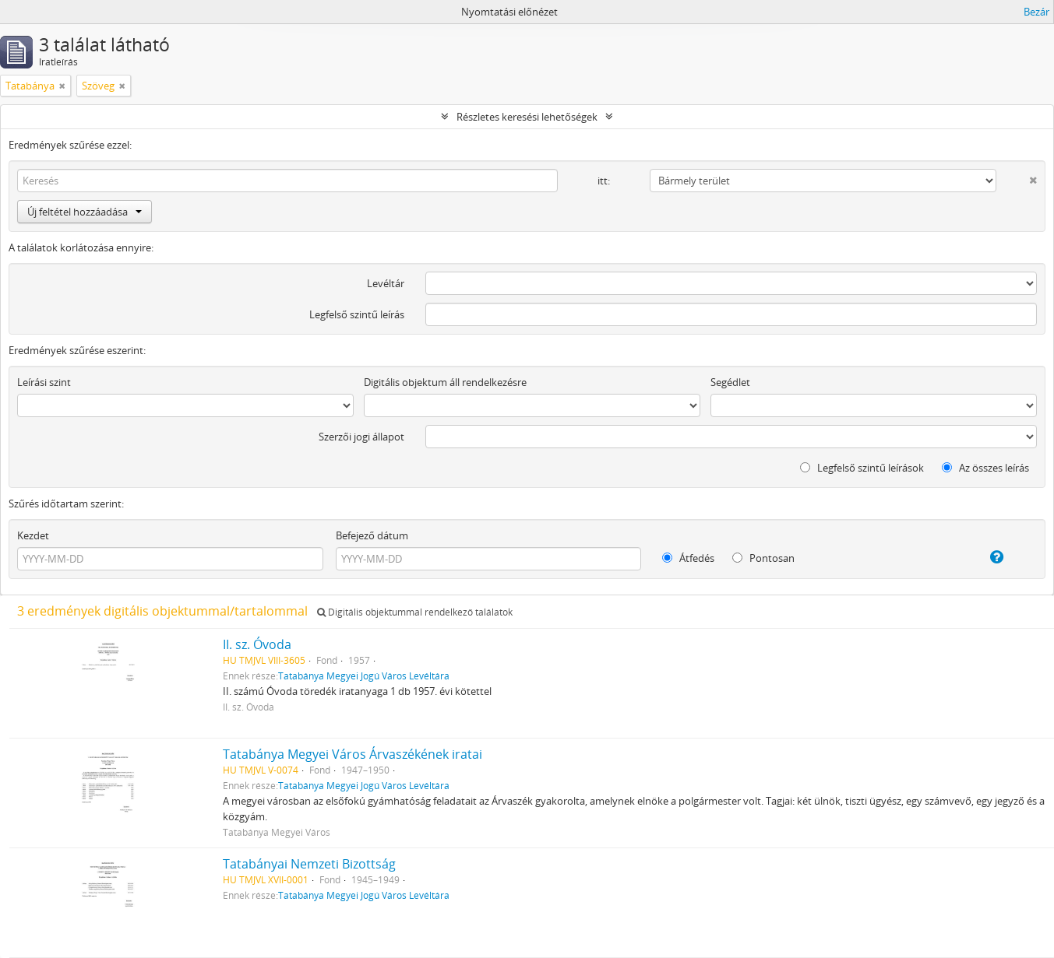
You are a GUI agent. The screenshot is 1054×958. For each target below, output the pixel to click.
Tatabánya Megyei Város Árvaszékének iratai (352, 754)
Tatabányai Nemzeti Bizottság (309, 863)
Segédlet (730, 382)
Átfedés (688, 558)
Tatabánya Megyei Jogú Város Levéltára (363, 675)
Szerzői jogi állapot (361, 437)
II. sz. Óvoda (257, 644)
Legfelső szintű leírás (356, 314)
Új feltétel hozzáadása (84, 212)
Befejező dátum (372, 535)
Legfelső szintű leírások (862, 468)
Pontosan (763, 558)
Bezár (1036, 12)
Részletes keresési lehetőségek (527, 117)
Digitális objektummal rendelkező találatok (415, 612)
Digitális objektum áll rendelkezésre (445, 382)
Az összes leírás (985, 468)
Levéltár (385, 283)
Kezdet (33, 535)
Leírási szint (44, 382)
